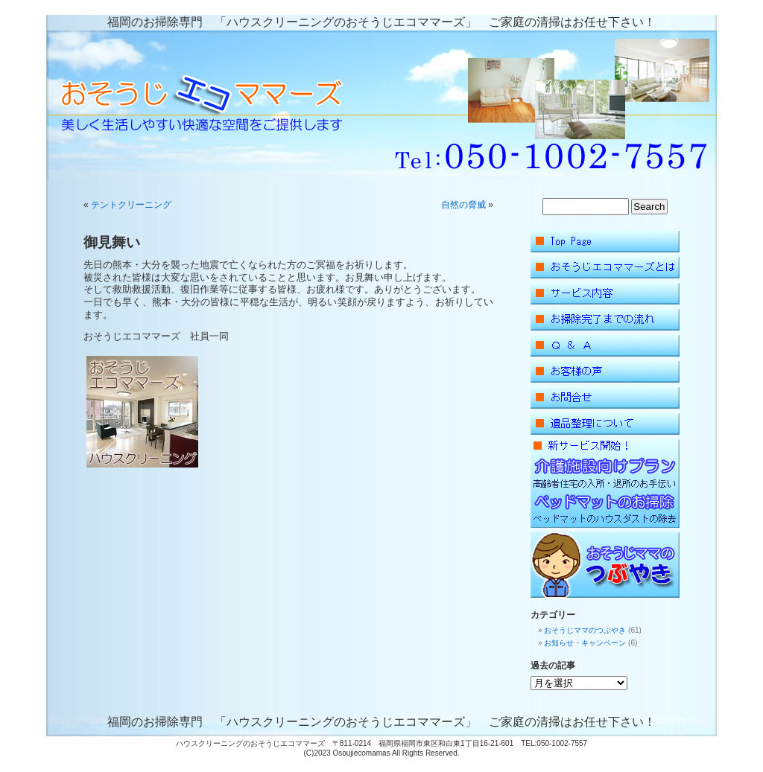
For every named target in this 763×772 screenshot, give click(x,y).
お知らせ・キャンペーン (585, 643)
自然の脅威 (463, 205)
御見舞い (111, 242)
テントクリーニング (131, 205)
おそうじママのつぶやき (585, 630)
